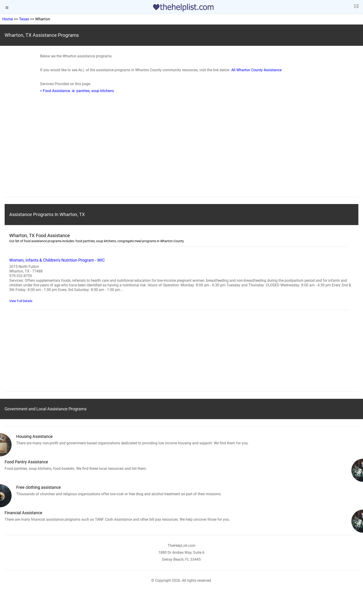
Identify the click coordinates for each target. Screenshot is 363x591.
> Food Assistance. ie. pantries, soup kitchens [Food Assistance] (77, 91)
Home (7, 19)
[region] (181, 152)
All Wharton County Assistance (256, 70)
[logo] (181, 7)
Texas (24, 19)
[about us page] (356, 7)
